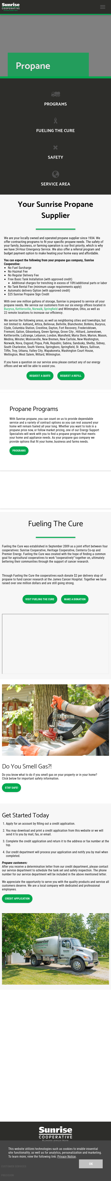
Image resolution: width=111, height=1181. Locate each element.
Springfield (51, 309)
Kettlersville (23, 309)
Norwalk (37, 309)
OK (91, 1164)
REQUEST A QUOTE (39, 376)
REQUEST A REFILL (71, 376)
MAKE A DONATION (75, 599)
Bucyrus (9, 309)
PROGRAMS (19, 450)
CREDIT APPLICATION (17, 898)
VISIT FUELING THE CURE (39, 599)
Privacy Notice (66, 1156)
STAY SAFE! (11, 787)
